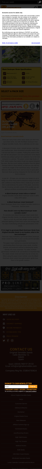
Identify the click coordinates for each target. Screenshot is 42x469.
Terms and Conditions (31, 391)
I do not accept (35, 43)
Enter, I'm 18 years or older (10, 43)
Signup (32, 386)
